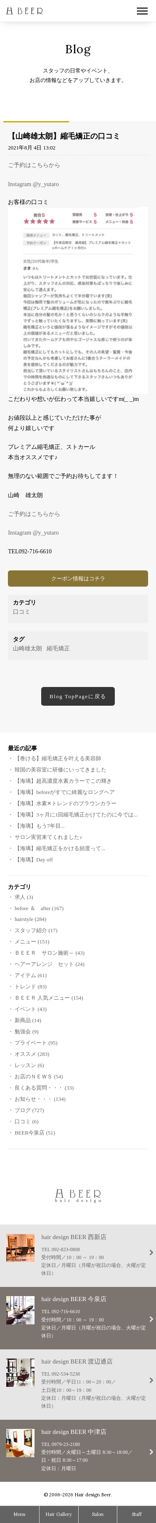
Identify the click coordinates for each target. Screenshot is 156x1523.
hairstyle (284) (30, 919)
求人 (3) (24, 897)
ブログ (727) (29, 1110)
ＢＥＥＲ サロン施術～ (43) (49, 953)
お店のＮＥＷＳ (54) (39, 1076)
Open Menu (142, 11)
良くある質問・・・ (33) (44, 1088)
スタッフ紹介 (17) (36, 930)
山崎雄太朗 (27, 648)
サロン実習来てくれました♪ (48, 837)
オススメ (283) (32, 1054)
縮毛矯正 (58, 648)
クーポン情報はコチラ (78, 578)
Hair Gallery (58, 1514)
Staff (137, 1514)
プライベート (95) (36, 1043)
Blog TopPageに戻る (78, 696)
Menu (19, 1514)
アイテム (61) (31, 975)
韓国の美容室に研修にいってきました (60, 769)
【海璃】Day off (34, 859)
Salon (98, 1514)
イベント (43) (31, 1009)
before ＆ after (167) (39, 908)
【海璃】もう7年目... (39, 826)
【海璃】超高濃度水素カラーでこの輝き (63, 781)
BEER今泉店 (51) (35, 1133)
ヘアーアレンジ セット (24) (49, 964)
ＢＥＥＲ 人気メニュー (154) (49, 998)
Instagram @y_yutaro (33, 184)
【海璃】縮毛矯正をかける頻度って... (60, 848)
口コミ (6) (26, 1121)
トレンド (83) (31, 986)
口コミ (21, 612)
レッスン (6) (29, 1065)
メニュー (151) (32, 941)
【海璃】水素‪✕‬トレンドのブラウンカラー (65, 803)
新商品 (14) (28, 1020)
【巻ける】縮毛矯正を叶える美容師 (58, 758)
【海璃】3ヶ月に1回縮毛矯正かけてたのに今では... (76, 814)
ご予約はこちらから (34, 165)
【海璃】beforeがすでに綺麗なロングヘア (65, 792)
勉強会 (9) (26, 1031)
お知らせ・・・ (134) (40, 1099)
